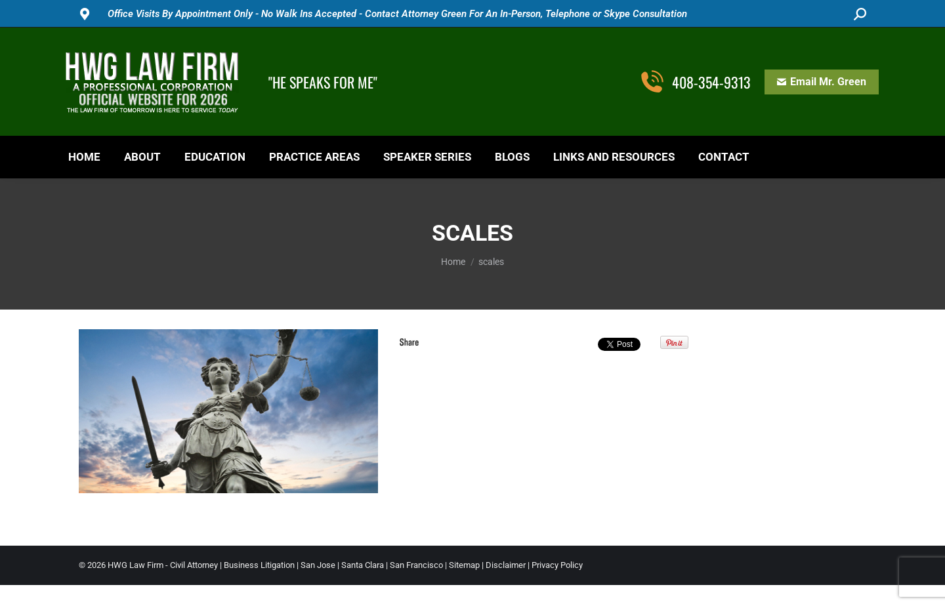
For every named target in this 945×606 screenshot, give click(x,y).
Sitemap (464, 565)
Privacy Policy (557, 565)
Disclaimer (506, 565)
